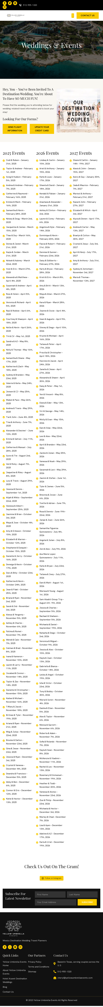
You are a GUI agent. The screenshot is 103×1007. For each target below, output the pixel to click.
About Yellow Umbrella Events (14, 973)
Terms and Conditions (38, 967)
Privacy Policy (34, 963)
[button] (72, 16)
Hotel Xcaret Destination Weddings (15, 981)
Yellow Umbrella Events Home (15, 965)
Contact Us (8, 992)
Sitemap (32, 972)
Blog (5, 988)
